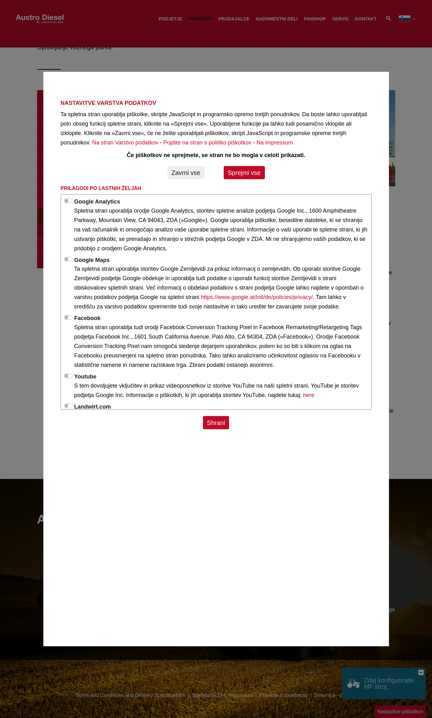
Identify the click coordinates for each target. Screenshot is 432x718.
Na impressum (274, 142)
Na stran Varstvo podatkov (125, 142)
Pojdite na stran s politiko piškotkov (207, 142)
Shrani (216, 422)
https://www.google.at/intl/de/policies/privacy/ (257, 297)
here (308, 395)
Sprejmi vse (244, 172)
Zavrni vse (186, 172)
